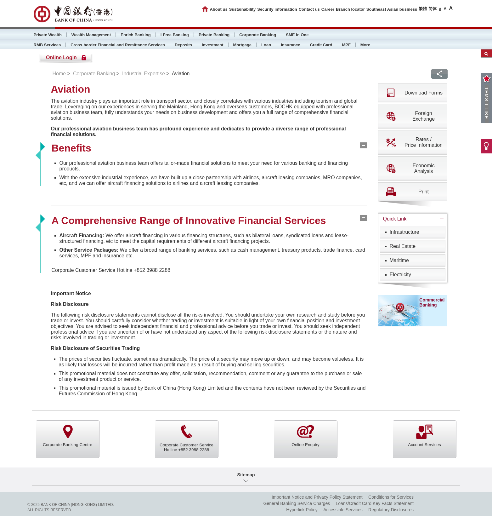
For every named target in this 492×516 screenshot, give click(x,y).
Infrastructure (404, 232)
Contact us (309, 9)
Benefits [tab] (71, 148)
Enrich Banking (135, 34)
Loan (266, 45)
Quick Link (395, 218)
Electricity (400, 274)
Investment (212, 45)
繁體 (423, 8)
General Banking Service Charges (296, 503)
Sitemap (246, 474)
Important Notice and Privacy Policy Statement (317, 497)
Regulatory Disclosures (391, 509)
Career (327, 9)
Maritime (399, 260)
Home (59, 73)
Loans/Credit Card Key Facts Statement (375, 503)
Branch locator (350, 9)
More (365, 45)
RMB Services (47, 45)
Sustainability (242, 9)
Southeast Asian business (391, 9)
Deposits (183, 45)
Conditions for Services (391, 497)
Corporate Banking (257, 34)
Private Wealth (48, 34)
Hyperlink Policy (302, 509)
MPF (346, 45)
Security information (277, 9)
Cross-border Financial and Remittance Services (118, 45)
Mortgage (242, 45)
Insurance (290, 45)
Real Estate (403, 246)
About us (218, 9)
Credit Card (321, 45)
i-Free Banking (175, 34)
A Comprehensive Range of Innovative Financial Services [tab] (189, 220)
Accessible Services (343, 509)
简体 (432, 8)
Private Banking (214, 34)
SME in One (297, 34)
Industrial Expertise (143, 73)
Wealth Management (91, 34)
